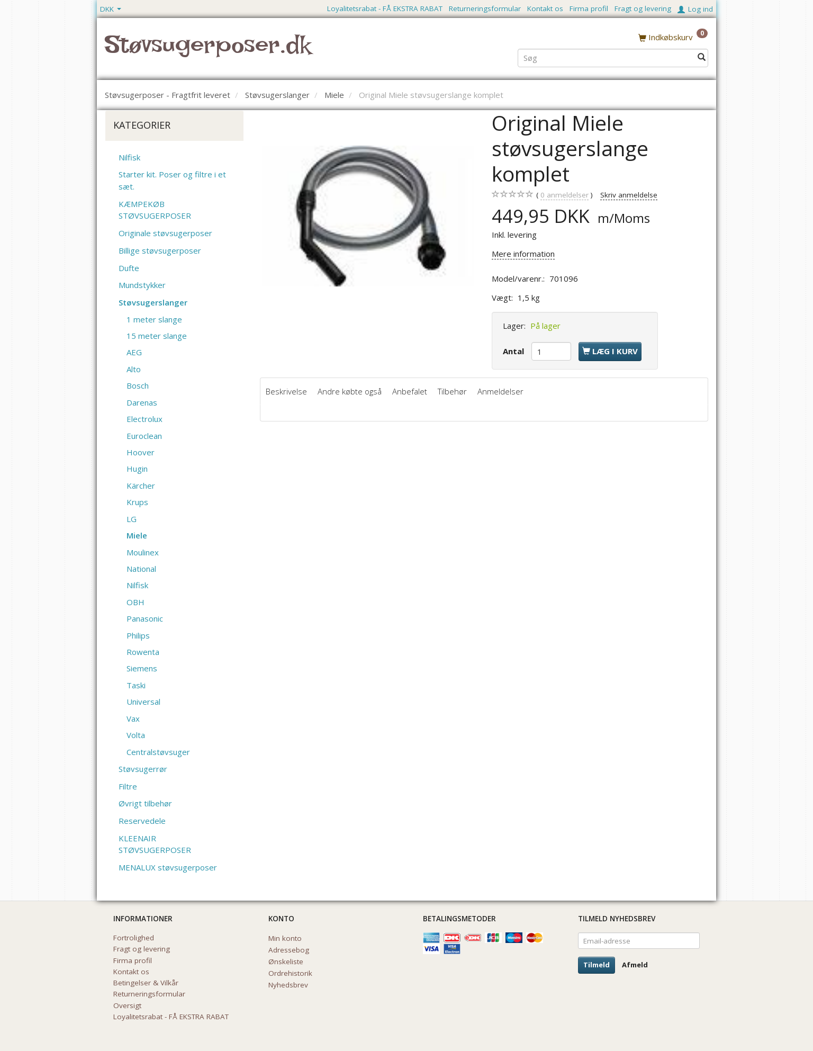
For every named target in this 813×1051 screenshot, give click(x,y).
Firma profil (589, 8)
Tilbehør (452, 391)
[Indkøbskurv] (673, 36)
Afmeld (635, 964)
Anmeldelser (500, 391)
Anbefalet (409, 391)
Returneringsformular (485, 8)
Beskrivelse (286, 391)
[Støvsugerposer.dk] (208, 51)
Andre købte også (350, 391)
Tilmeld (596, 964)
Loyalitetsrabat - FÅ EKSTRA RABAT (384, 8)
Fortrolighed (133, 937)
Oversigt (127, 1005)
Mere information (523, 253)
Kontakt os (545, 8)
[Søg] (702, 56)
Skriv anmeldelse (628, 195)
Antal (514, 351)
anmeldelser (564, 195)
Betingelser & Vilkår (145, 982)
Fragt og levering (643, 8)
